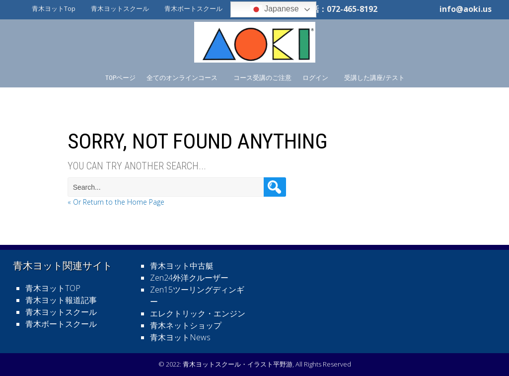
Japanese (274, 9)
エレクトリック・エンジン (197, 313)
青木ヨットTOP (52, 288)
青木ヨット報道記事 (61, 300)
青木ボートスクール (193, 8)
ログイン (315, 77)
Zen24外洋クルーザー (189, 277)
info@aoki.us (465, 8)
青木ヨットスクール (120, 8)
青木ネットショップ (185, 325)
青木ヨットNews (180, 337)
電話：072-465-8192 (340, 8)
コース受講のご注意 (262, 77)
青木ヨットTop (53, 8)
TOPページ (120, 77)
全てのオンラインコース (182, 77)
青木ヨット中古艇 (182, 265)
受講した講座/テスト (374, 77)
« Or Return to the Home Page (116, 202)
